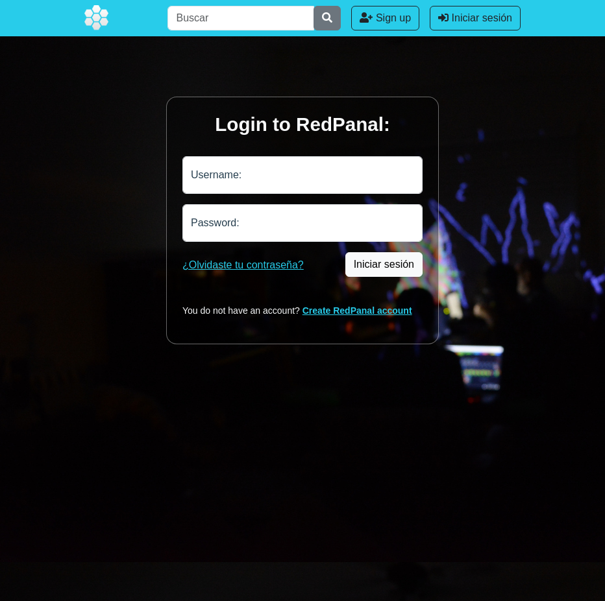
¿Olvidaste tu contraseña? (243, 264)
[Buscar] (240, 18)
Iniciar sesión (475, 17)
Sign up (385, 17)
